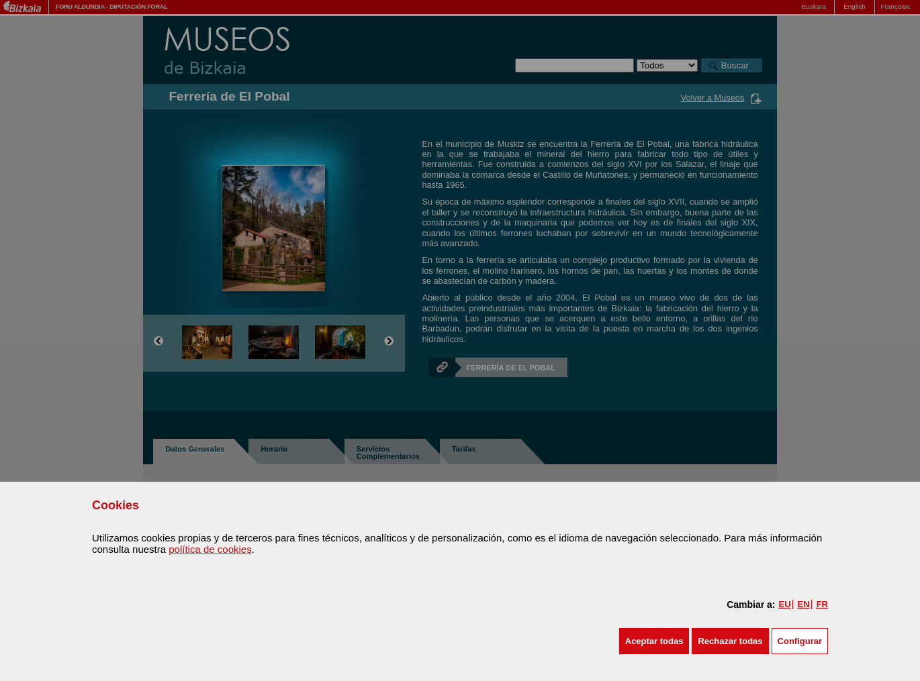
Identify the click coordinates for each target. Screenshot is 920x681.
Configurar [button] (800, 641)
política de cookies (210, 549)
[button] (654, 641)
